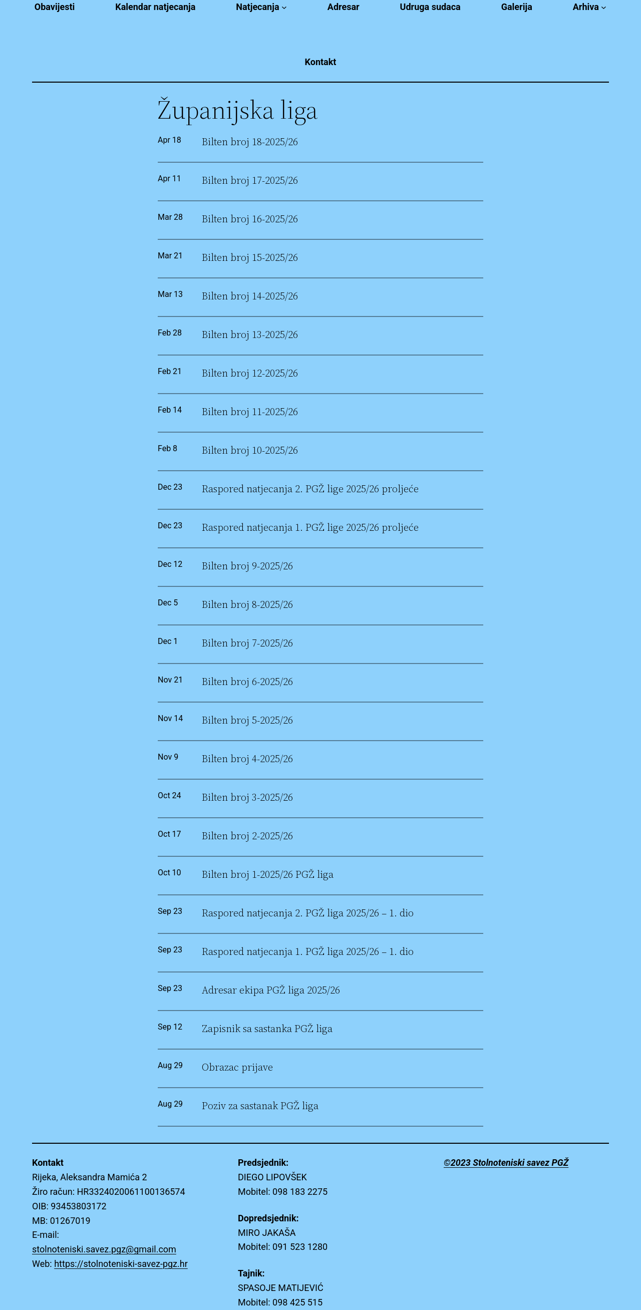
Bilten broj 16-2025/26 (250, 219)
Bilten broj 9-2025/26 (247, 566)
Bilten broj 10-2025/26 (250, 450)
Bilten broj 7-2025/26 (247, 643)
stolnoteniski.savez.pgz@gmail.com (104, 1249)
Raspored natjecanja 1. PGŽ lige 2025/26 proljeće (310, 527)
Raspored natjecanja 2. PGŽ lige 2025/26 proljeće (310, 489)
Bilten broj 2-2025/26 (247, 836)
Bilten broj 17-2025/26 (250, 180)
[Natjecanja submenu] (284, 7)
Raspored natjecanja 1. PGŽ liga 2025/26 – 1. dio (308, 951)
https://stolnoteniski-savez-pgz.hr (121, 1263)
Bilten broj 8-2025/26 (247, 604)
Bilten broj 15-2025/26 (250, 257)
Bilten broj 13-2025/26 (250, 335)
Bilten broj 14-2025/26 (250, 296)
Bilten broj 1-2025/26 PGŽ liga (268, 874)
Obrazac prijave (237, 1067)
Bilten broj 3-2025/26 (247, 797)
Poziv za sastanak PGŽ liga (260, 1106)
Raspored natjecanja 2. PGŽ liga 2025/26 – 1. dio (308, 913)
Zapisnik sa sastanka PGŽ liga (267, 1029)
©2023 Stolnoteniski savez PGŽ (506, 1162)
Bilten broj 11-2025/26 (250, 412)
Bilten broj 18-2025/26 (250, 142)
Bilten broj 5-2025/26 (247, 720)
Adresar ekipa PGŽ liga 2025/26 (271, 990)
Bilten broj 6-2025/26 (247, 682)
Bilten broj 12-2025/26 (250, 373)
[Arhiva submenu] (603, 7)
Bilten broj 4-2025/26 (247, 759)
